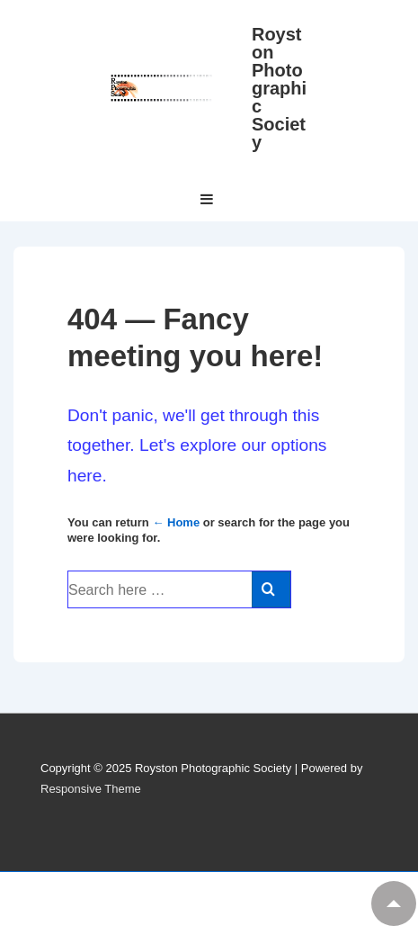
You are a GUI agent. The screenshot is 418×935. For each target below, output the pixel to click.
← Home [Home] (176, 522)
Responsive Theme (90, 789)
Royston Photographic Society (279, 88)
